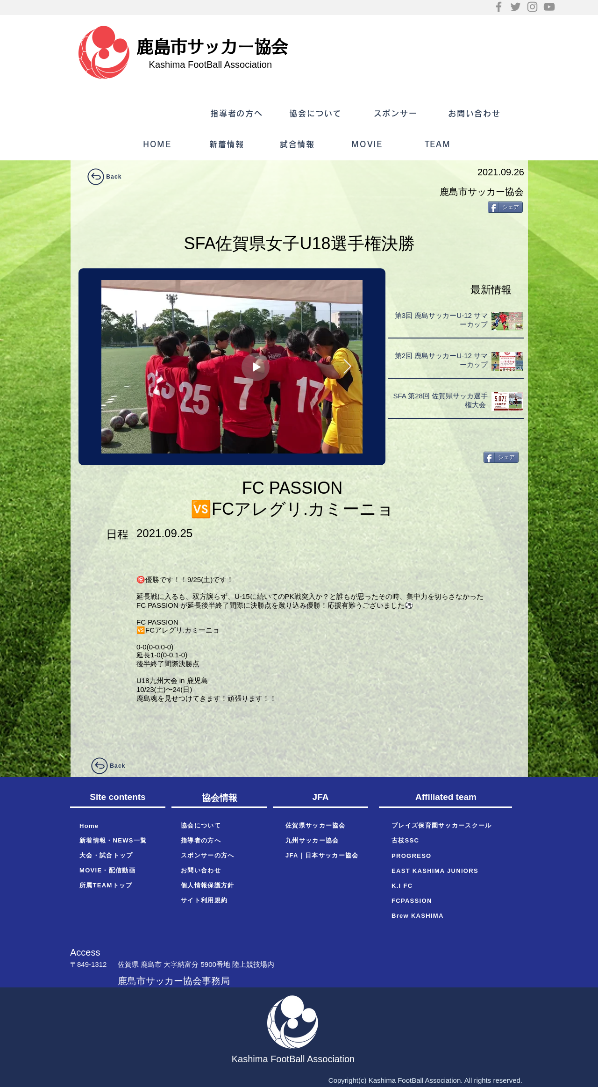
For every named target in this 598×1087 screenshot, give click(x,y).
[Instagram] (532, 7)
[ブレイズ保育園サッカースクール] (448, 825)
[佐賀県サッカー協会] (323, 825)
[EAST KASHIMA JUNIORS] (448, 870)
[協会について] (316, 113)
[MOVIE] (368, 144)
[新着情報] (228, 144)
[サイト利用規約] (219, 900)
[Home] (117, 825)
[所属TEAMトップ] (117, 885)
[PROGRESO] (448, 855)
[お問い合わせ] (475, 113)
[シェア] (505, 207)
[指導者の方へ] (237, 113)
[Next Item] (347, 367)
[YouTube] (549, 7)
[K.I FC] (448, 885)
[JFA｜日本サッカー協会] (323, 855)
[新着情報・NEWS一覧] (117, 840)
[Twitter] (515, 7)
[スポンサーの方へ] (219, 855)
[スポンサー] (396, 113)
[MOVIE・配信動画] (117, 870)
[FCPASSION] (448, 900)
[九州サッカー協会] (323, 840)
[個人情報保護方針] (219, 885)
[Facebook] (498, 7)
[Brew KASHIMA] (448, 915)
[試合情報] (298, 144)
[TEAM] (438, 144)
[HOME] (158, 144)
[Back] (104, 176)
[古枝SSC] (448, 840)
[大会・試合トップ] (117, 855)
